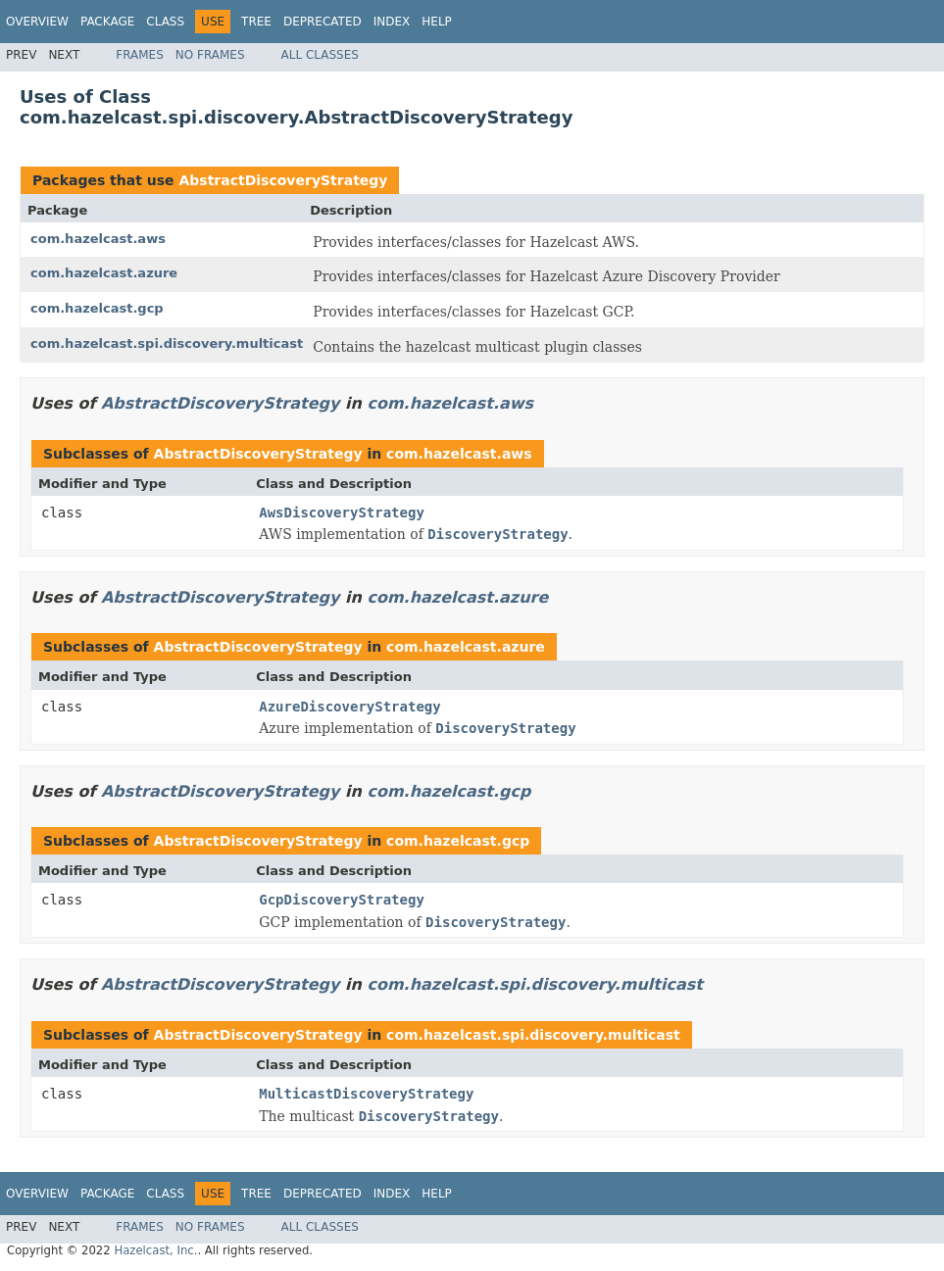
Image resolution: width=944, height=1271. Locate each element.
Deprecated (322, 21)
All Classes (320, 55)
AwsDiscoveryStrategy (341, 512)
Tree (256, 21)
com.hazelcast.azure (103, 273)
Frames (140, 55)
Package (107, 21)
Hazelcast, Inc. (155, 1250)
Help (437, 21)
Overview (37, 21)
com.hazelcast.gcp (97, 308)
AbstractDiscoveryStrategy (282, 180)
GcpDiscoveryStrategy (341, 899)
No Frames (210, 55)
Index (392, 21)
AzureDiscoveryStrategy (349, 706)
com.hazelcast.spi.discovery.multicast (166, 343)
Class (165, 21)
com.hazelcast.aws (98, 238)
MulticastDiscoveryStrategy (366, 1093)
